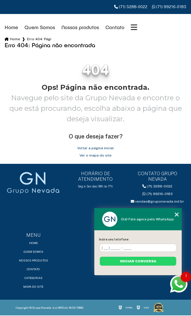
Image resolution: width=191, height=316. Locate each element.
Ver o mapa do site (95, 155)
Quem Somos (39, 27)
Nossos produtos (80, 27)
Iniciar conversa (138, 261)
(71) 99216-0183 (169, 7)
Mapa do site (33, 286)
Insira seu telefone (114, 239)
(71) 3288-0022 (130, 7)
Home (11, 27)
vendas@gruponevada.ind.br (157, 201)
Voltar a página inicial (95, 148)
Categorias (33, 278)
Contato (114, 27)
